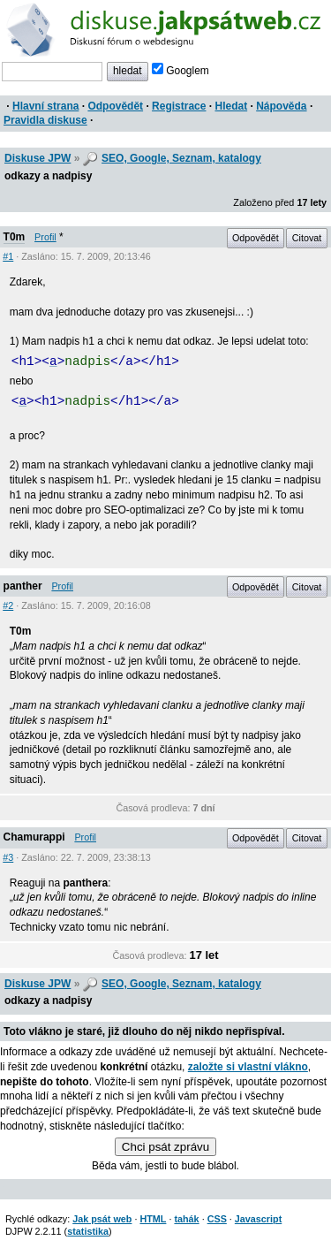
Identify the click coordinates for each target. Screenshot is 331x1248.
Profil (45, 237)
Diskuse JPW (37, 158)
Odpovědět (115, 106)
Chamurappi (34, 837)
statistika (88, 1231)
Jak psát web (102, 1219)
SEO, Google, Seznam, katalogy (181, 158)
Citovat (307, 237)
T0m (15, 237)
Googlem (180, 71)
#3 (8, 857)
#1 (8, 256)
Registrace (179, 106)
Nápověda (281, 106)
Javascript (258, 1219)
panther (23, 586)
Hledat (230, 106)
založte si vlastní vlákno (248, 1067)
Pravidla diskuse (45, 120)
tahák (186, 1219)
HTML (152, 1219)
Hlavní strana (45, 106)
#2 (8, 605)
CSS (217, 1219)
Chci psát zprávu (165, 1146)
